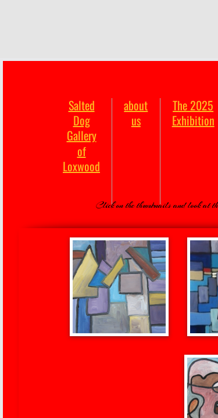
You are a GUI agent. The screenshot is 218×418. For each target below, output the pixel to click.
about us (136, 112)
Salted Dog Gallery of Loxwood (81, 135)
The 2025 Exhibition (193, 112)
